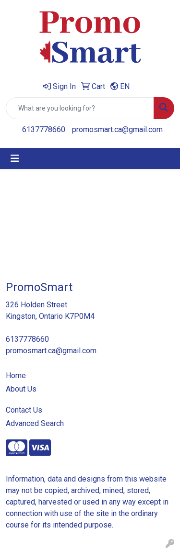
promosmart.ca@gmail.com (117, 129)
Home (16, 375)
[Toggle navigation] (15, 158)
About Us (21, 388)
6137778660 (43, 129)
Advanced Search (35, 423)
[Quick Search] (80, 108)
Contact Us (24, 410)
